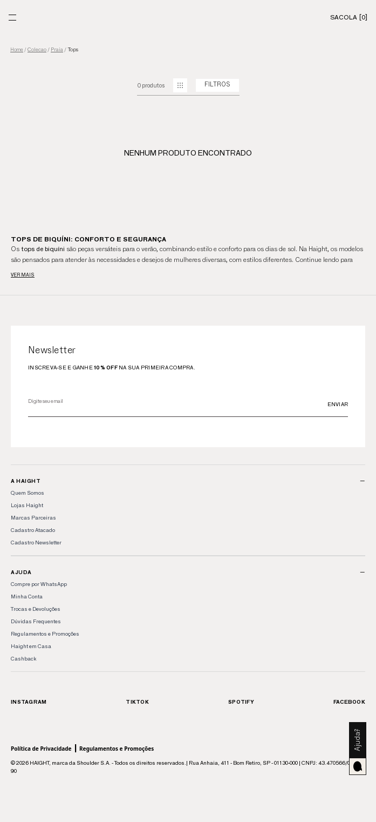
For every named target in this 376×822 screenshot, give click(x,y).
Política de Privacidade (41, 748)
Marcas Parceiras (33, 517)
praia (57, 49)
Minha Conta (27, 596)
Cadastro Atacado (33, 530)
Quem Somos (27, 492)
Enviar (337, 404)
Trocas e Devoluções (35, 608)
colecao (37, 49)
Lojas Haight (27, 505)
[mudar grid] (180, 85)
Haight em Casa (31, 646)
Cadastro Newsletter (36, 542)
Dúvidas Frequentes (36, 621)
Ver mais (23, 275)
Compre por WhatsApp (39, 584)
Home (16, 50)
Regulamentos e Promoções (45, 633)
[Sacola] (348, 17)
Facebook (349, 701)
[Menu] (12, 18)
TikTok (137, 701)
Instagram (28, 701)
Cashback (23, 658)
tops (72, 49)
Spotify (241, 701)
